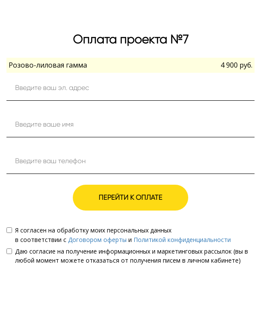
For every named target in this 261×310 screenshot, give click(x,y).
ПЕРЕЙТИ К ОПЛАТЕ (130, 197)
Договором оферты (97, 240)
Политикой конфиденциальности (182, 240)
